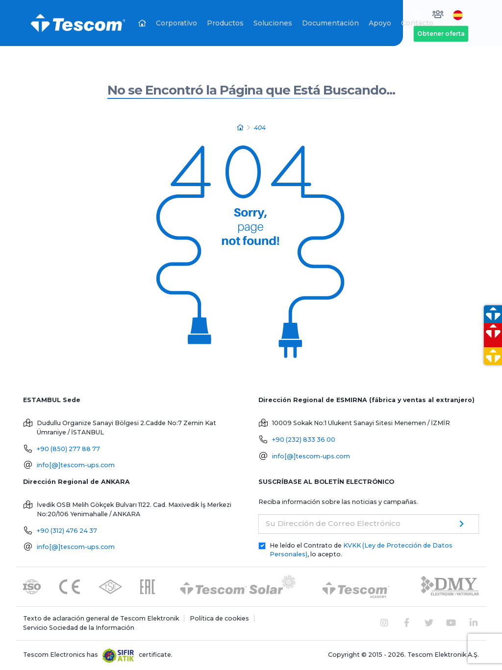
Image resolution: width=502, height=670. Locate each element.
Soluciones (272, 23)
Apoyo (380, 23)
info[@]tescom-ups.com (76, 465)
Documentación (330, 23)
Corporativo (176, 23)
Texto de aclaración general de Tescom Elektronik (101, 618)
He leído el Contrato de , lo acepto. (361, 550)
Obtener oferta (441, 33)
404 (260, 127)
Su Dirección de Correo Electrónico (333, 523)
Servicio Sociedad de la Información (78, 627)
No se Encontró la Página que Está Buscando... (251, 90)
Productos (225, 23)
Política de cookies (219, 618)
